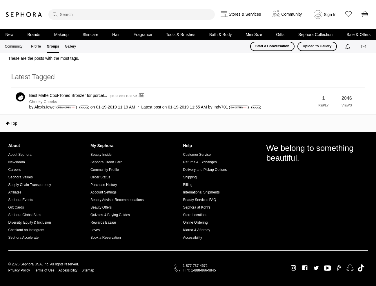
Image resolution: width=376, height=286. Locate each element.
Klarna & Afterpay (196, 230)
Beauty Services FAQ (199, 200)
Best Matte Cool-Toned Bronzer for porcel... (84, 95)
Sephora (24, 14)
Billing (187, 185)
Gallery (70, 46)
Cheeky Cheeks (43, 101)
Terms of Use (44, 270)
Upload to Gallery (317, 46)
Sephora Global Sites (24, 215)
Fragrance (143, 34)
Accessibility (192, 238)
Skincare (90, 34)
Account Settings (103, 192)
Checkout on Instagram (26, 230)
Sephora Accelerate (23, 238)
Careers (14, 170)
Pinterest (338, 268)
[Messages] (364, 47)
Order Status (100, 177)
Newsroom (16, 162)
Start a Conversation (272, 46)
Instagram (293, 268)
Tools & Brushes (180, 34)
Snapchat (350, 268)
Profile (36, 46)
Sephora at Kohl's (196, 207)
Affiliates (14, 192)
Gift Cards (16, 207)
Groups (53, 46)
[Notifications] (348, 46)
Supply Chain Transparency (29, 185)
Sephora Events (20, 200)
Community (14, 46)
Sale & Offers (358, 34)
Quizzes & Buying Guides (110, 215)
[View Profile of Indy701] (220, 107)
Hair (116, 34)
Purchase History (103, 185)
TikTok (361, 268)
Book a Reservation (105, 238)
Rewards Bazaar (103, 222)
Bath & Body (220, 34)
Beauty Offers (101, 207)
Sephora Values (20, 177)
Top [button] (14, 123)
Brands (34, 34)
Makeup (61, 34)
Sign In (330, 14)
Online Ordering (195, 222)
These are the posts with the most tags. (43, 58)
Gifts (280, 34)
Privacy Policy (19, 270)
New (10, 34)
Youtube (327, 268)
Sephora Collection (315, 34)
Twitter (316, 268)
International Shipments (201, 192)
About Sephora (20, 155)
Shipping (190, 177)
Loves (95, 230)
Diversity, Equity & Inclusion (29, 222)
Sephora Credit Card (106, 162)
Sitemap (87, 270)
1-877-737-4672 (195, 266)
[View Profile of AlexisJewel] (44, 107)
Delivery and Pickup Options (205, 170)
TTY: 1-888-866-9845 (199, 270)
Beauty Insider (101, 155)
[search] (131, 14)
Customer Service (197, 155)
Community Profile (104, 170)
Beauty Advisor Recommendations (117, 200)
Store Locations (195, 215)
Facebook (304, 268)
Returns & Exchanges (200, 162)
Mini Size (254, 34)
